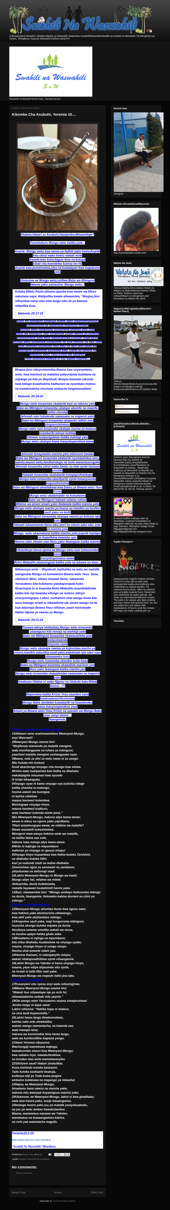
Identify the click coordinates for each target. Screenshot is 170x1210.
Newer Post (18, 1192)
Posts (120, 406)
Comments (123, 411)
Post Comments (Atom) (64, 1201)
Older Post (97, 1192)
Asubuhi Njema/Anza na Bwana (34, 1159)
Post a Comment (24, 1173)
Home (58, 1192)
